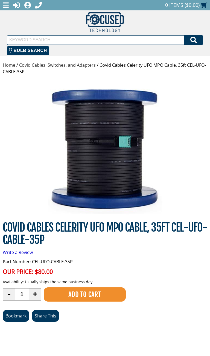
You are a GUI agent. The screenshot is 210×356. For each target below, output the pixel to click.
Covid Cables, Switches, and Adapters (57, 65)
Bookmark (16, 316)
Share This (45, 316)
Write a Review (18, 252)
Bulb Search (28, 50)
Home (9, 65)
